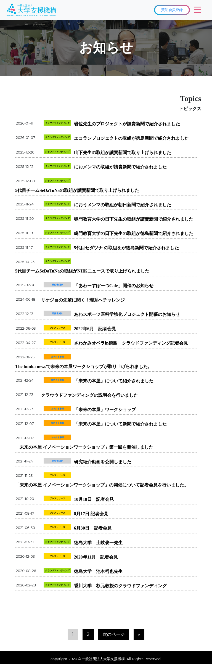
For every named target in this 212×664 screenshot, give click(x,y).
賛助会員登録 (172, 9)
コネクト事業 (57, 356)
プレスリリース (57, 327)
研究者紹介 (57, 284)
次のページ (114, 634)
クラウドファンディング (57, 122)
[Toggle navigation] (197, 10)
